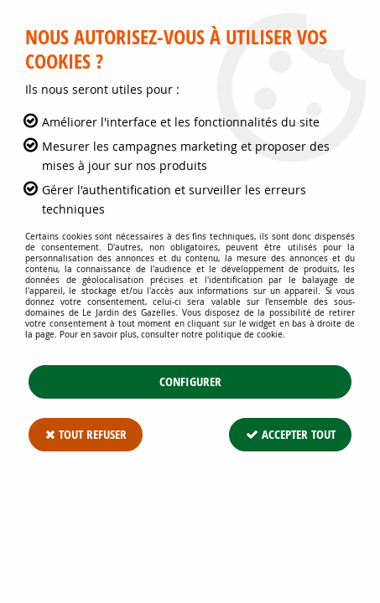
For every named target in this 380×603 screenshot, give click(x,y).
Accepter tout (290, 434)
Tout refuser (86, 434)
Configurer (190, 381)
